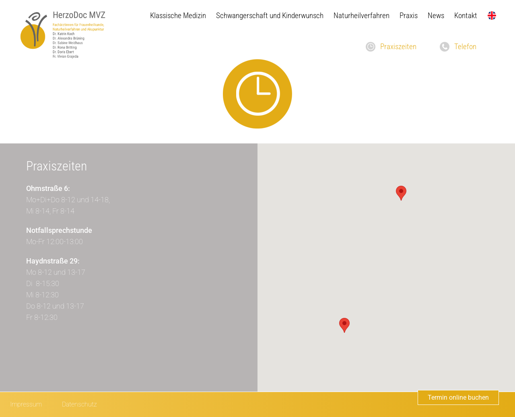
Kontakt (465, 15)
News (436, 15)
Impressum (26, 404)
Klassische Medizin (178, 15)
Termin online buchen (458, 397)
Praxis (409, 15)
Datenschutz (79, 404)
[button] (401, 193)
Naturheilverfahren (361, 15)
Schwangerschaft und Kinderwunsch (269, 15)
